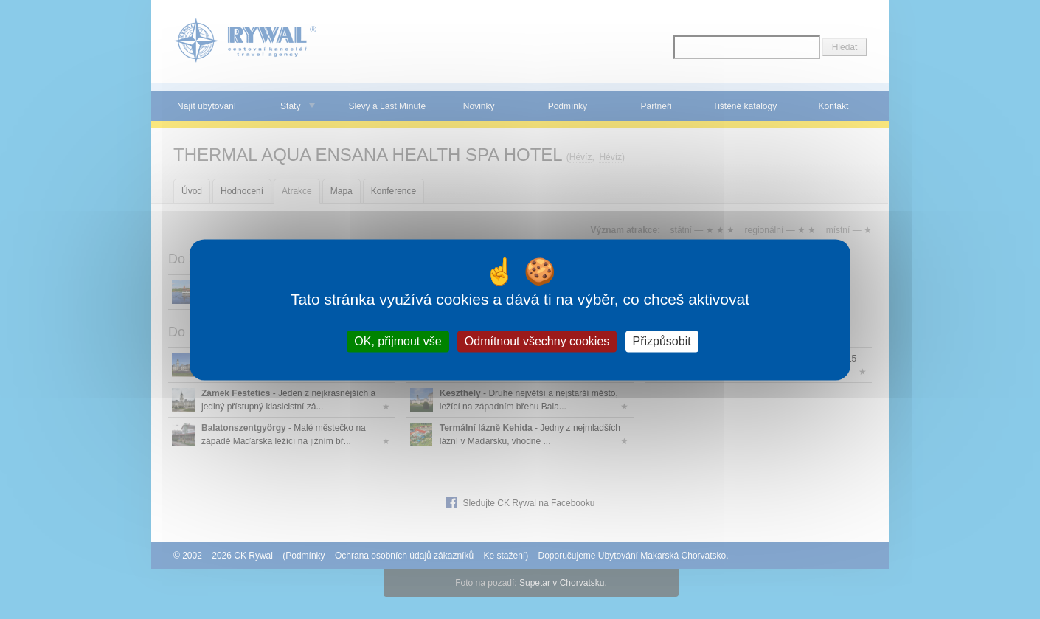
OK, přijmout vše (397, 341)
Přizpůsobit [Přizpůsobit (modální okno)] (662, 341)
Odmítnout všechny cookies (537, 341)
